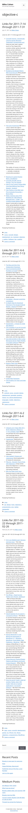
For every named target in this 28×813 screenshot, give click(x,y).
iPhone (11, 733)
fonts (12, 504)
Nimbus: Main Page (12, 363)
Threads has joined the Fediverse (12, 802)
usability (19, 239)
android (6, 393)
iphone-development (15, 397)
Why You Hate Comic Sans (14, 471)
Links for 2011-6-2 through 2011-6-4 (13, 414)
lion (15, 733)
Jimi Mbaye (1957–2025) (9, 785)
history (4, 397)
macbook (16, 237)
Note (3, 764)
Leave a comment (9, 241)
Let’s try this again (7, 773)
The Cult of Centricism (12, 126)
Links (5, 232)
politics (6, 239)
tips (15, 239)
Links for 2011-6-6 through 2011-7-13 (13, 251)
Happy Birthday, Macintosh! (10, 766)
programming (6, 507)
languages (5, 400)
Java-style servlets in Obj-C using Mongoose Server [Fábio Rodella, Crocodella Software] (16, 340)
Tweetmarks (9, 439)
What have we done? (8, 788)
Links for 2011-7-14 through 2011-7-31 (14, 25)
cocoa (6, 235)
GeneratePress (14, 810)
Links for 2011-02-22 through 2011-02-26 (13, 523)
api (5, 504)
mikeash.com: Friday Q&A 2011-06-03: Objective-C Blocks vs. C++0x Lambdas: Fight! (15, 429)
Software (11, 239)
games (4, 733)
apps (5, 730)
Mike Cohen (7, 4)
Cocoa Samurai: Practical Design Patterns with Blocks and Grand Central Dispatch (15, 661)
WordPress (21, 735)
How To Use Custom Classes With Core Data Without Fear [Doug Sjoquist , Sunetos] (16, 186)
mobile (11, 400)
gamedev (13, 395)
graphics (19, 395)
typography (5, 509)
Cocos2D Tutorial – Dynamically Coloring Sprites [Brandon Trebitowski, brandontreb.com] (15, 40)
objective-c (17, 400)
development (6, 237)
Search (4, 745)
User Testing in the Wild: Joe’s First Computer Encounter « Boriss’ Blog (14, 192)
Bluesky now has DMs (8, 795)
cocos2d (10, 235)
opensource (5, 402)
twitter (16, 507)
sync (12, 507)
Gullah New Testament (12, 378)
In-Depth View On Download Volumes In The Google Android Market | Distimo (15, 305)
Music (19, 733)
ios (11, 237)
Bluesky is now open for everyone (12, 761)
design (16, 235)
